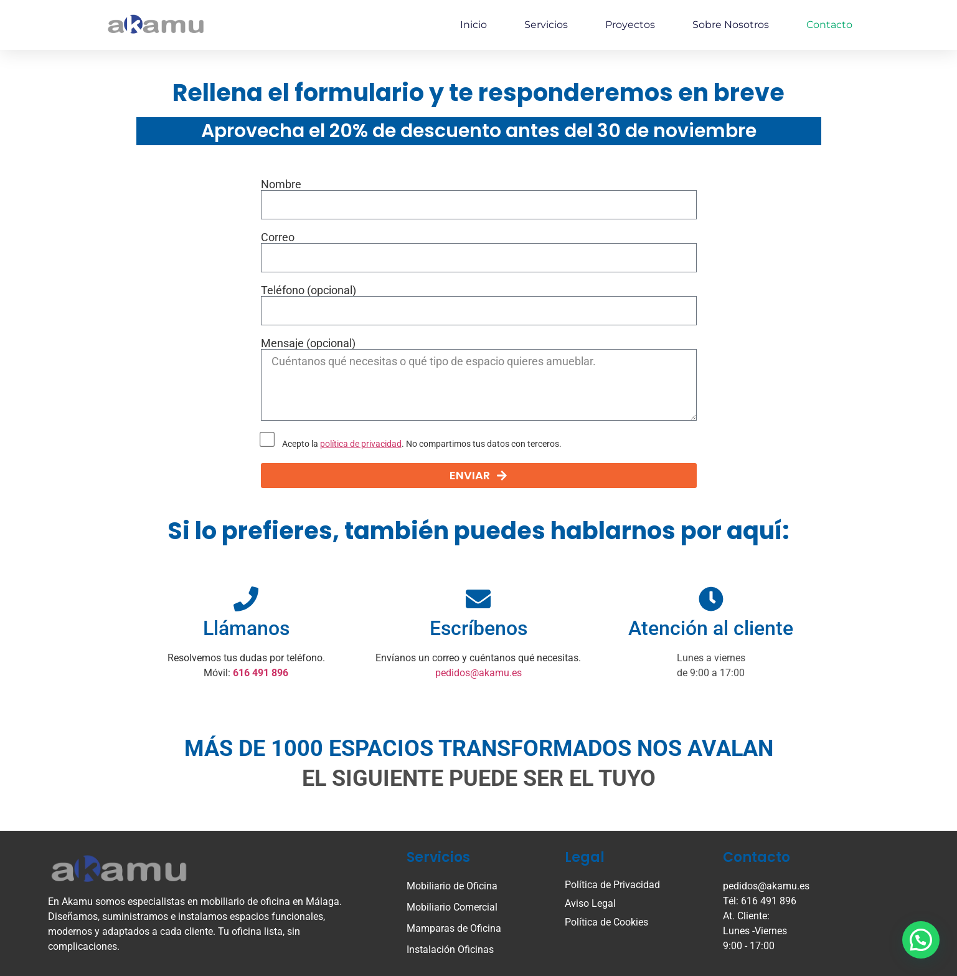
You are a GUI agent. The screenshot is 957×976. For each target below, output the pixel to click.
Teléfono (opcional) (308, 290)
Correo (278, 237)
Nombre (281, 184)
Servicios (546, 25)
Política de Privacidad (612, 885)
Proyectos (630, 25)
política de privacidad (361, 444)
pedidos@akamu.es (478, 673)
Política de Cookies (606, 922)
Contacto (829, 25)
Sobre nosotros (730, 25)
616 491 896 (260, 673)
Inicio (473, 25)
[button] (921, 940)
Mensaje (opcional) (308, 343)
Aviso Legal (590, 903)
